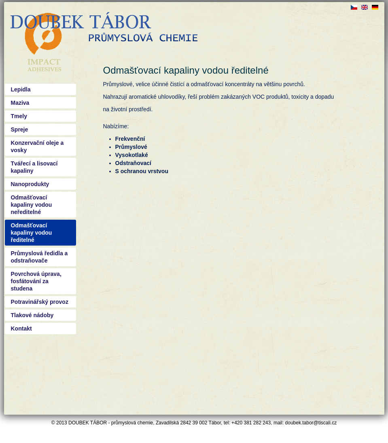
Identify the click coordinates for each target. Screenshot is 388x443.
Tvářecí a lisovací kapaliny (34, 167)
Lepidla (21, 89)
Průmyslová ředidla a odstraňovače (39, 257)
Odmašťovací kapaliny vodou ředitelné (31, 232)
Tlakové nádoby (32, 315)
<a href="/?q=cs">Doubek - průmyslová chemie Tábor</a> (103, 28)
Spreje (19, 129)
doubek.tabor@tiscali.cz (311, 423)
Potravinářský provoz (39, 302)
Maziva (20, 103)
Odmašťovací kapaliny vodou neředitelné (31, 204)
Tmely (19, 116)
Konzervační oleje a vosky (37, 146)
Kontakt (21, 328)
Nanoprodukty (30, 184)
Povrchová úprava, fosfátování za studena (36, 281)
